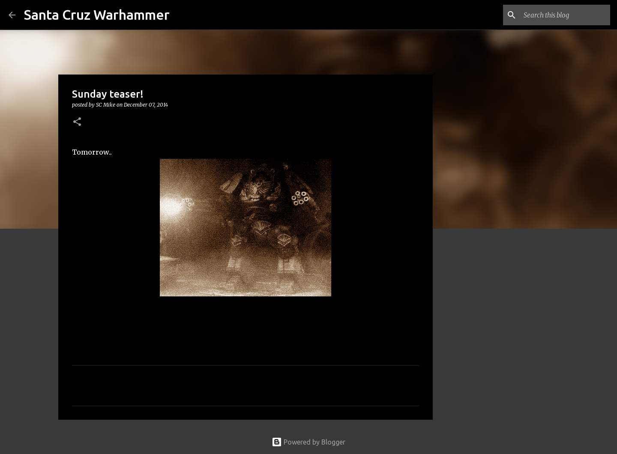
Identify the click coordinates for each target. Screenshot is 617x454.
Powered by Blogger (308, 442)
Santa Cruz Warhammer (97, 14)
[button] (77, 122)
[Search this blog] (565, 15)
